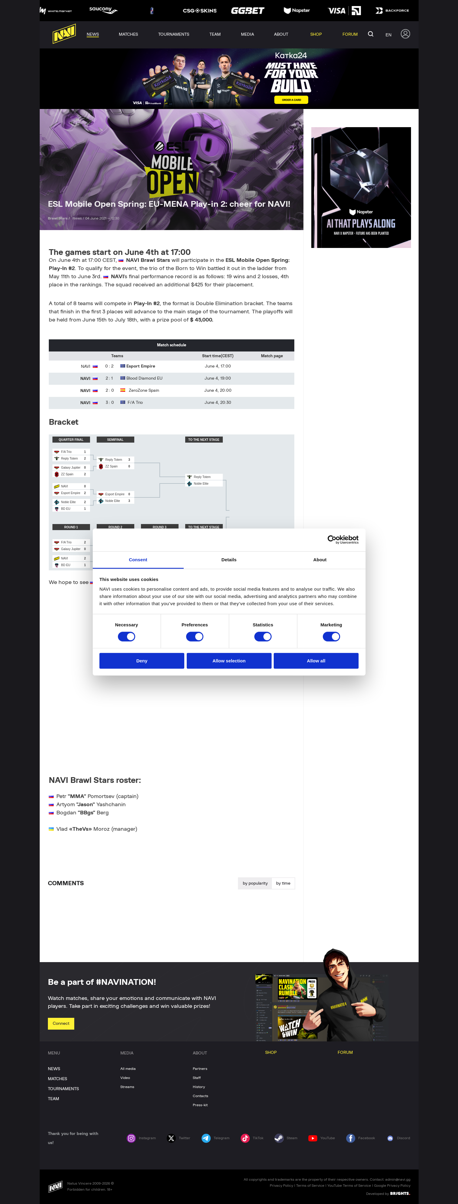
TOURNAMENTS (63, 1089)
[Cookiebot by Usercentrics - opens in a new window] (332, 539)
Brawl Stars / (59, 218)
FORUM (345, 1053)
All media (128, 1068)
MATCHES (57, 1079)
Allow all (316, 660)
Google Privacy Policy (392, 1185)
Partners (200, 1068)
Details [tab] (229, 559)
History (199, 1087)
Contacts (200, 1096)
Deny (142, 660)
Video (125, 1078)
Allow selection (229, 660)
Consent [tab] (138, 559)
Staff (197, 1078)
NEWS (54, 1069)
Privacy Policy (281, 1185)
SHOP (271, 1053)
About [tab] (320, 559)
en (388, 34)
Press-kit (200, 1105)
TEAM (53, 1099)
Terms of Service (310, 1185)
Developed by (388, 1193)
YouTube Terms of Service (349, 1185)
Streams (127, 1087)
